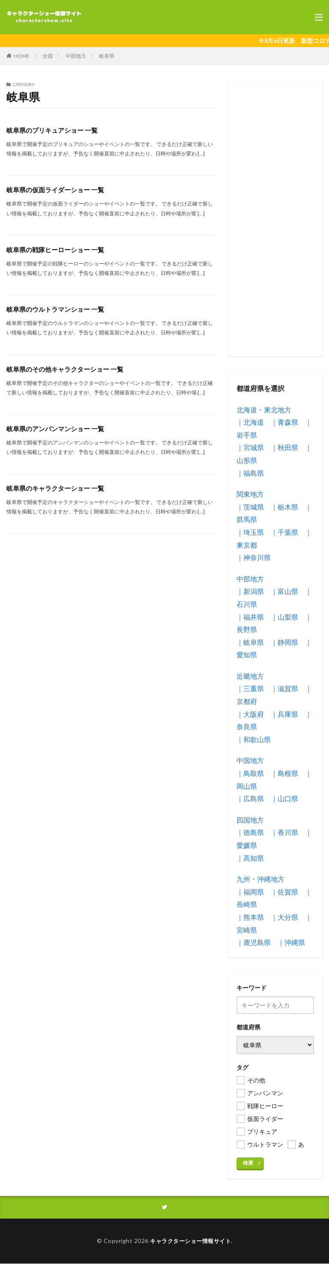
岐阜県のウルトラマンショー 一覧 (58, 309)
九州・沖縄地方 (260, 879)
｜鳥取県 (250, 773)
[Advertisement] (275, 219)
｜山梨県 (284, 617)
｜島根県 (284, 773)
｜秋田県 (284, 447)
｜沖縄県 (291, 942)
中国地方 (250, 760)
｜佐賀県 (284, 892)
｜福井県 (250, 617)
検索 (248, 1163)
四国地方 (250, 820)
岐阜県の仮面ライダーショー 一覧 (58, 189)
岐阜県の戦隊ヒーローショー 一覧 (58, 249)
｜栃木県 (284, 507)
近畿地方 (250, 676)
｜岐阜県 (250, 642)
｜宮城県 (250, 447)
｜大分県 (284, 917)
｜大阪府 (250, 714)
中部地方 (76, 56)
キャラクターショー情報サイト (190, 1241)
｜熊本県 (250, 917)
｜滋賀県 (284, 688)
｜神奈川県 (253, 557)
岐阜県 (106, 56)
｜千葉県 (284, 532)
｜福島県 (250, 473)
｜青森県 (284, 422)
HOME (22, 56)
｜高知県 (250, 858)
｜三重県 (250, 688)
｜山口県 (284, 798)
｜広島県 (250, 798)
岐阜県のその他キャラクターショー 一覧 (68, 369)
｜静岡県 (284, 642)
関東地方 (250, 494)
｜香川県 (284, 832)
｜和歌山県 (253, 739)
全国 (47, 56)
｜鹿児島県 (253, 942)
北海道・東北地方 (263, 409)
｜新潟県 (250, 591)
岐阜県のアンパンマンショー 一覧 (58, 428)
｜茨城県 (250, 507)
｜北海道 (250, 422)
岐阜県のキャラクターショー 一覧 (58, 488)
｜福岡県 (250, 892)
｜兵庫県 (284, 714)
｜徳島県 (250, 832)
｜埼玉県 (250, 532)
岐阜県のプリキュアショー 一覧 (55, 130)
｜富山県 (284, 591)
